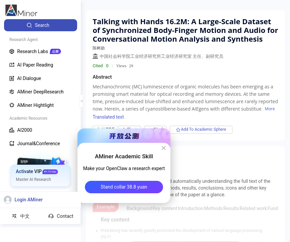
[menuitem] (40, 25)
